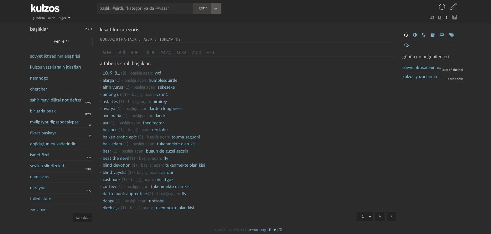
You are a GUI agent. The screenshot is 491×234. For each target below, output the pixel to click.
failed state (40, 199)
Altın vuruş (113, 87)
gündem (39, 18)
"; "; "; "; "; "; (365, 216)
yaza (166, 52)
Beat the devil (116, 158)
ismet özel (39, 155)
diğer (64, 18)
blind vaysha (115, 172)
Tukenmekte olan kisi (176, 144)
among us (112, 94)
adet (135, 52)
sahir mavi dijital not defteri (56, 100)
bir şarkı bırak (43, 111)
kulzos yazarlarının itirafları (55, 67)
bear (107, 151)
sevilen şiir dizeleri (47, 166)
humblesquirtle (163, 80)
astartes (110, 102)
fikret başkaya (43, 133)
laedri (161, 116)
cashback (112, 180)
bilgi (263, 229)
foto (210, 52)
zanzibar (38, 210)
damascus (39, 177)
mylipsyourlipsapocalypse (54, 122)
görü (151, 52)
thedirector (153, 123)
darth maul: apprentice (125, 194)
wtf (158, 73)
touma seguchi (186, 137)
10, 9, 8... (111, 73)
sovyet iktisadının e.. (421, 67)
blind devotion (117, 165)
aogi (196, 52)
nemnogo (39, 78)
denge (108, 201)
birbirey (159, 102)
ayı (105, 123)
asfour (167, 172)
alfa (106, 52)
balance (110, 130)
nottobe (160, 130)
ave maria (112, 116)
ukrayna (37, 188)
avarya (109, 109)
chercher (38, 89)
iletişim (253, 229)
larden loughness (166, 109)
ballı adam (112, 144)
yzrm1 (162, 94)
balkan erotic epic (120, 137)
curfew (109, 187)
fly (165, 158)
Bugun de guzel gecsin (167, 151)
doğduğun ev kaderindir (52, 144)
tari (121, 52)
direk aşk (111, 208)
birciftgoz (164, 180)
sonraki (82, 217)
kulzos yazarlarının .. (421, 77)
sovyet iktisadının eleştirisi (55, 56)
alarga (108, 80)
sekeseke (166, 87)
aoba (181, 52)
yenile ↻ (61, 41)
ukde (51, 18)
